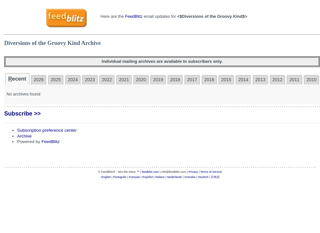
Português (119, 177)
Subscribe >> (22, 113)
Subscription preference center (47, 130)
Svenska (190, 177)
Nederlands (174, 177)
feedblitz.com (150, 171)
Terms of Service (211, 171)
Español (147, 177)
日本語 (215, 177)
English (106, 177)
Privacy (193, 171)
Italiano (160, 177)
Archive (24, 136)
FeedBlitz (134, 16)
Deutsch (203, 177)
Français (134, 177)
